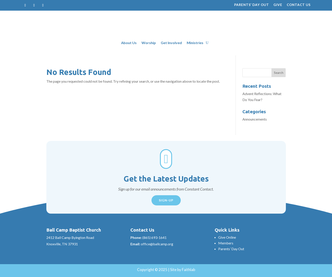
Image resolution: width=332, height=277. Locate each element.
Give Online (227, 237)
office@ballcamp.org (157, 244)
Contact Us (298, 5)
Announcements (254, 119)
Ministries (195, 43)
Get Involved (171, 43)
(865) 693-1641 (154, 237)
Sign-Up (166, 200)
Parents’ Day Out (251, 5)
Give (277, 5)
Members (225, 243)
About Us (129, 43)
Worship (148, 43)
